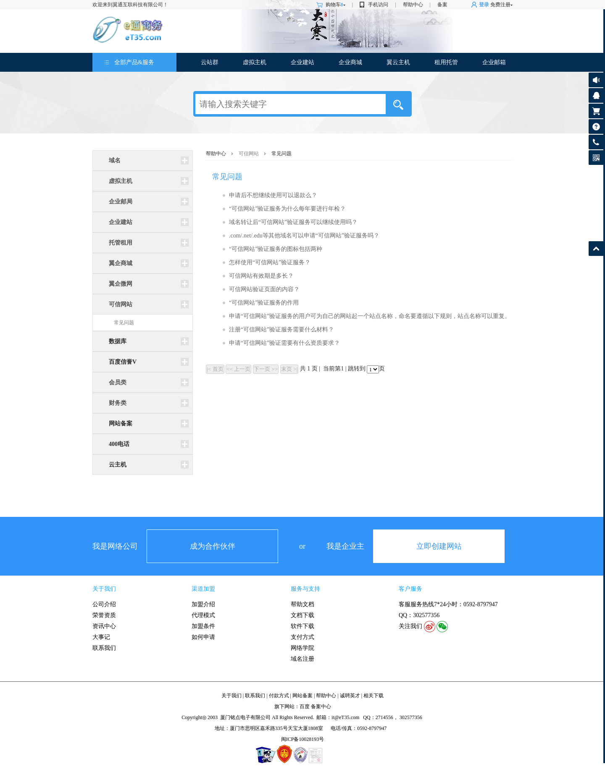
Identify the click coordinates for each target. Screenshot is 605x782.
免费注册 (500, 5)
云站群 (209, 62)
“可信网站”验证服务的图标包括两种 (275, 249)
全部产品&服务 (134, 62)
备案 (442, 5)
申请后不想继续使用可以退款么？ (273, 195)
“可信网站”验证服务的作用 (264, 303)
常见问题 (124, 323)
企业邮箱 (494, 62)
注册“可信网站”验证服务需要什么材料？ (281, 329)
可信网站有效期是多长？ (261, 276)
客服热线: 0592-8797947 (596, 144)
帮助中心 (413, 5)
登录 (484, 5)
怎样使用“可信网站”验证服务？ (269, 262)
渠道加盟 (203, 589)
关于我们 (104, 589)
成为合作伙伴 (212, 546)
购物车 (335, 5)
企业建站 (302, 62)
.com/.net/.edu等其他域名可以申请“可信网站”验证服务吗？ (304, 235)
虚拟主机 (254, 62)
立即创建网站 (439, 546)
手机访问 (378, 5)
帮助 (596, 126)
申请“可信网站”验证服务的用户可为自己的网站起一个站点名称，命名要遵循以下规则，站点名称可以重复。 (369, 316)
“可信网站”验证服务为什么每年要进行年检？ (287, 209)
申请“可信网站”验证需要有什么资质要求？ (284, 343)
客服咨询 (596, 95)
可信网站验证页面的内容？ (264, 289)
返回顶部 (596, 248)
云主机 (117, 464)
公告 (596, 80)
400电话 (119, 444)
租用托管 (446, 62)
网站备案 (120, 423)
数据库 (117, 341)
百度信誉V (123, 362)
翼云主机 (398, 62)
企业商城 (350, 62)
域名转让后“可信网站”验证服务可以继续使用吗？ (293, 222)
